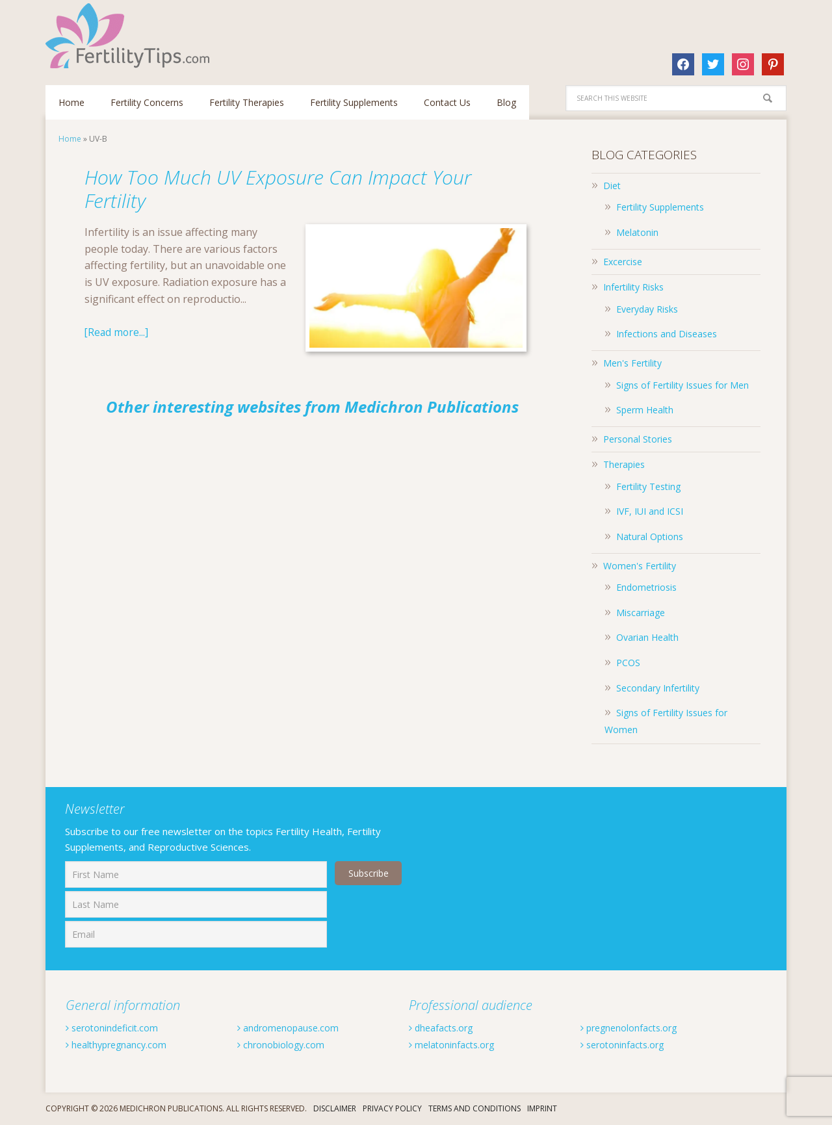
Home (69, 138)
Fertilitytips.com (130, 35)
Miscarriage (640, 612)
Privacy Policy (392, 1108)
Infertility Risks (633, 287)
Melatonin (637, 232)
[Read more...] (117, 332)
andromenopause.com (295, 1027)
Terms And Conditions (474, 1108)
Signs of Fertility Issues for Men (682, 385)
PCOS (628, 662)
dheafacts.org (445, 1027)
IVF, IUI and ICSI (649, 511)
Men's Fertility (632, 363)
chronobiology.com (287, 1044)
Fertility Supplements (660, 207)
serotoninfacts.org (629, 1044)
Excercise (622, 261)
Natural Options (649, 536)
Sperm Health (644, 410)
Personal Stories (637, 439)
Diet (612, 185)
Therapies (624, 464)
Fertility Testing (648, 486)
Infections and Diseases (666, 334)
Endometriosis (646, 587)
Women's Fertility (639, 566)
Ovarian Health (647, 637)
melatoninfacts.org (458, 1044)
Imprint (542, 1108)
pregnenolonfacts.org (637, 1027)
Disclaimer (334, 1108)
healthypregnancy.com (124, 1044)
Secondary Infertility (657, 688)
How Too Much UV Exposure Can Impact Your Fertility (287, 187)
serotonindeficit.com (118, 1027)
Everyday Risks (647, 309)
